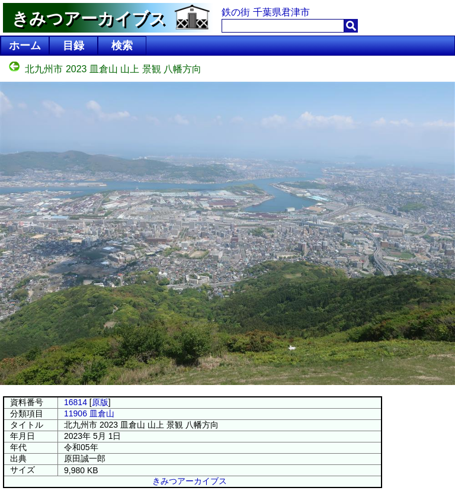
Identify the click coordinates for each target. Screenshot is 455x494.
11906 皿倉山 (89, 413)
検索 (122, 46)
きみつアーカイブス (189, 481)
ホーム (25, 46)
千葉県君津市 (281, 12)
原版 (100, 402)
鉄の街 (236, 12)
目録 (73, 46)
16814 (75, 402)
